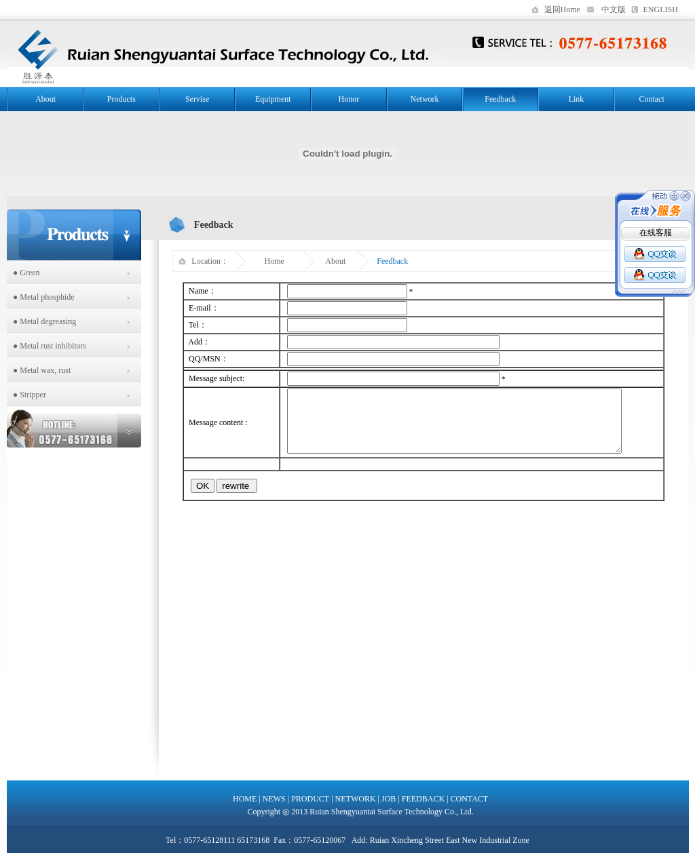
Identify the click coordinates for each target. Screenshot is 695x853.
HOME (245, 799)
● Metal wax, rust (39, 370)
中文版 (613, 9)
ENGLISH (660, 9)
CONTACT (469, 799)
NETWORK (355, 799)
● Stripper (26, 394)
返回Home (562, 9)
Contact (651, 99)
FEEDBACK (423, 799)
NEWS (274, 799)
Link (576, 99)
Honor (349, 99)
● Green (23, 272)
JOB (388, 799)
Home (274, 261)
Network (425, 99)
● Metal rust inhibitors (46, 346)
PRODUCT (310, 799)
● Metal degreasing (41, 321)
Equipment (273, 99)
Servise (197, 99)
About (45, 99)
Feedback (500, 99)
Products (121, 99)
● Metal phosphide (41, 297)
